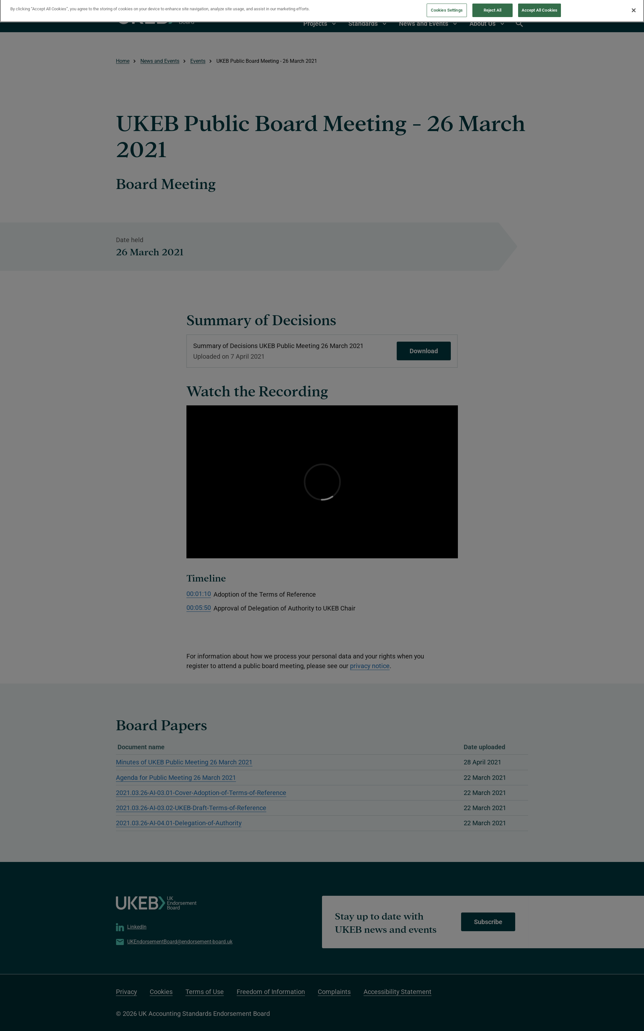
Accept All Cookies (539, 7)
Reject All (492, 7)
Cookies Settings (447, 7)
